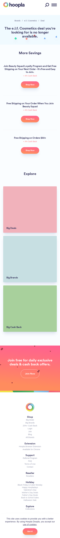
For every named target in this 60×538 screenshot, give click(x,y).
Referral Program (30, 458)
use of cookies (30, 524)
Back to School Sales (30, 498)
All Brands (30, 437)
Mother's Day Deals (30, 493)
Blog (30, 434)
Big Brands (30, 423)
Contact (30, 467)
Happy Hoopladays (30, 487)
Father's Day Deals (30, 495)
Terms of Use (30, 464)
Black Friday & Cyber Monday (30, 485)
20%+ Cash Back (30, 426)
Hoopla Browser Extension (30, 446)
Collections (30, 509)
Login (30, 429)
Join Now (30, 373)
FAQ (30, 461)
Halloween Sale (29, 500)
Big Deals (30, 420)
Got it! (30, 531)
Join (30, 431)
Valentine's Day (30, 490)
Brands (17, 21)
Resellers (30, 476)
